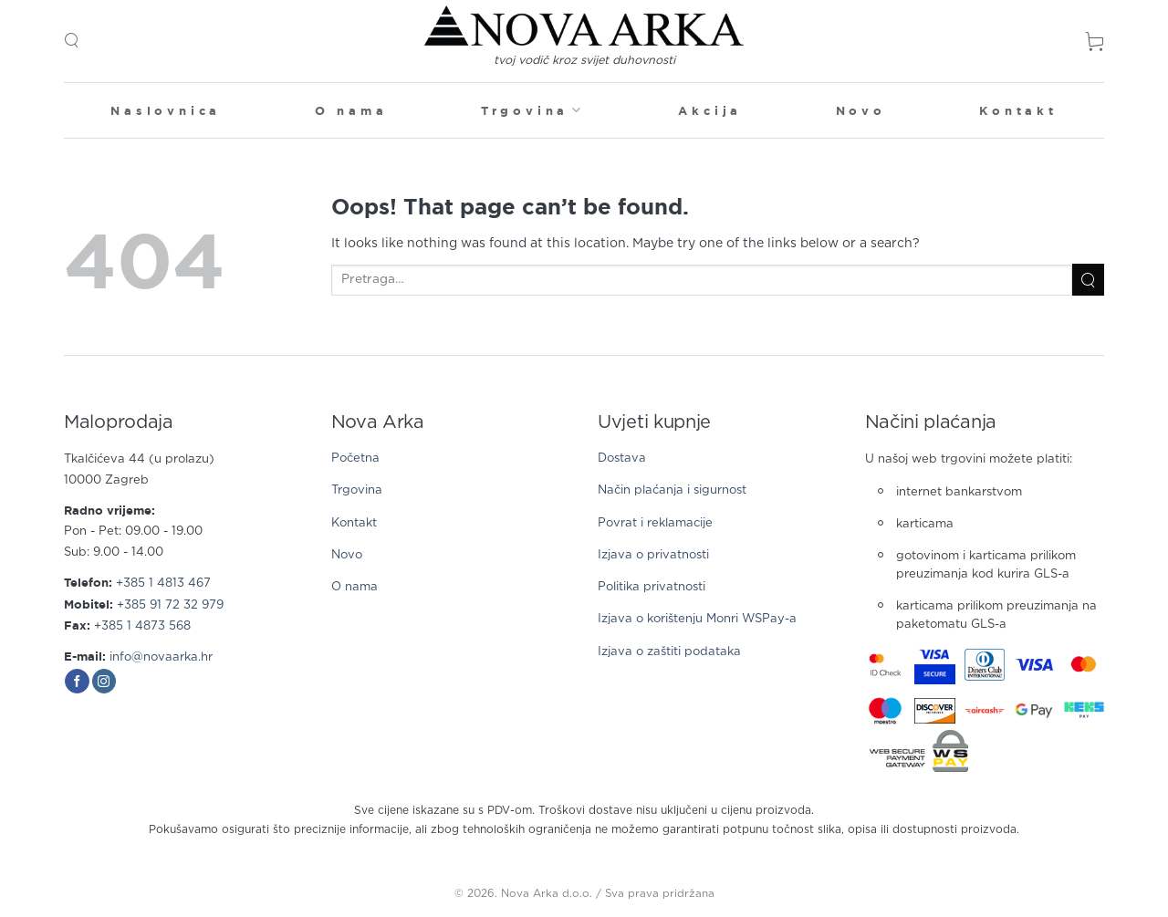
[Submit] (1088, 280)
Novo (861, 110)
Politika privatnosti (651, 587)
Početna (355, 458)
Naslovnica (165, 110)
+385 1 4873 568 (142, 626)
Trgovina (533, 110)
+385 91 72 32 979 (170, 605)
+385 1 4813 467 (163, 583)
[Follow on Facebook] (77, 681)
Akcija (710, 110)
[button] (71, 40)
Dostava (622, 458)
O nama (351, 110)
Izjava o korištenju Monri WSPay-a (697, 619)
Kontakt (1018, 110)
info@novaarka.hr (161, 657)
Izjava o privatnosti (653, 555)
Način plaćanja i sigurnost (672, 490)
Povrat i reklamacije (655, 523)
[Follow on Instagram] (104, 681)
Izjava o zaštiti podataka (669, 652)
